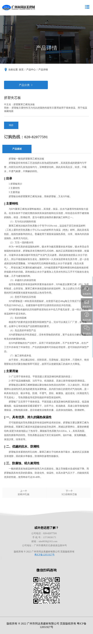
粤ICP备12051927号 (44, 554)
